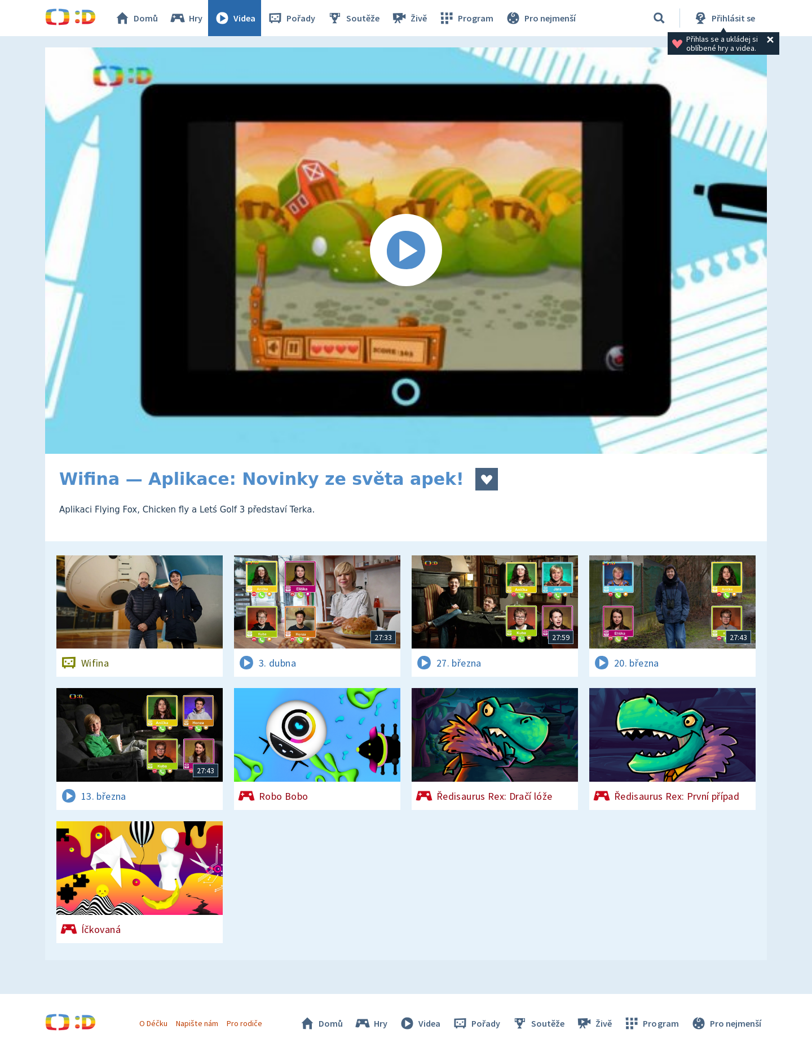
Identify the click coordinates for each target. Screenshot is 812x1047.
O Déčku (153, 1023)
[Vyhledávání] (659, 18)
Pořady (291, 18)
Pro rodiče (244, 1023)
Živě (409, 18)
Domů (136, 18)
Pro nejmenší (540, 18)
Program (465, 18)
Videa (234, 18)
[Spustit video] (406, 250)
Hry (185, 18)
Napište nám (197, 1023)
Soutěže (352, 18)
